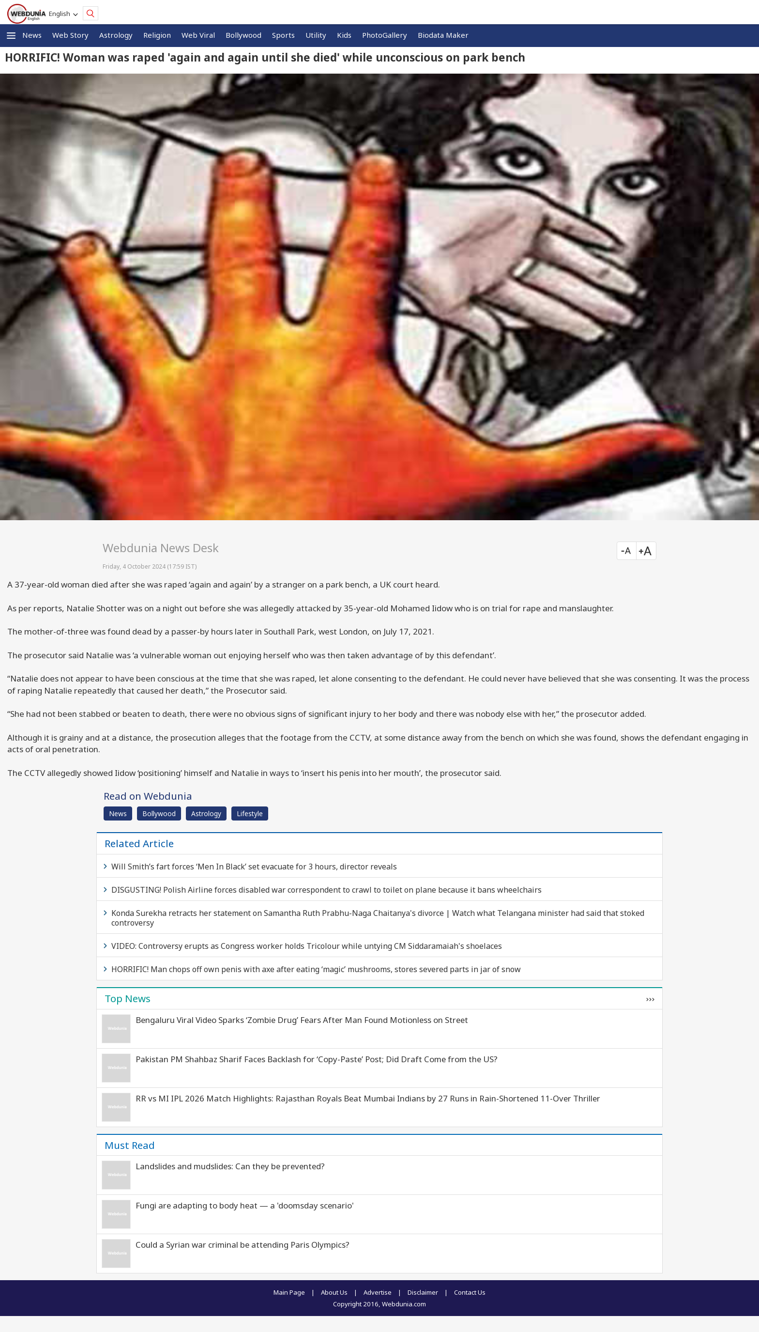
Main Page (289, 1292)
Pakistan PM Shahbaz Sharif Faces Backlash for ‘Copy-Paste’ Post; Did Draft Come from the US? (317, 1059)
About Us (334, 1292)
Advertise (378, 1292)
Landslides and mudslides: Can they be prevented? (230, 1166)
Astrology (116, 35)
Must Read (130, 1145)
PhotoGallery (384, 35)
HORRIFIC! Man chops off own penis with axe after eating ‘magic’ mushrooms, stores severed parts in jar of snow (316, 969)
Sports (283, 35)
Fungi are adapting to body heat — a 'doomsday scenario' (245, 1205)
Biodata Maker (443, 35)
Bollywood (243, 35)
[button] (11, 35)
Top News (128, 998)
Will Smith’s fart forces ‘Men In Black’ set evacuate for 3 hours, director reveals (254, 866)
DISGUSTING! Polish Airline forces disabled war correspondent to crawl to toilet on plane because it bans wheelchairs (326, 889)
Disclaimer (423, 1292)
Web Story (70, 35)
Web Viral (198, 35)
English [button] (61, 13)
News (32, 35)
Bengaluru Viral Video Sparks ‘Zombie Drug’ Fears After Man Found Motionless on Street (302, 1019)
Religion (157, 35)
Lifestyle (250, 813)
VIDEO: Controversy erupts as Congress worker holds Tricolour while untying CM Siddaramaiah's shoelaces (306, 946)
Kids (344, 35)
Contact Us (470, 1292)
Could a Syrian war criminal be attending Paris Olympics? (242, 1244)
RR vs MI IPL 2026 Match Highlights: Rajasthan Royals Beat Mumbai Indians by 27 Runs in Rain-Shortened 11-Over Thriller (368, 1098)
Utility (315, 35)
